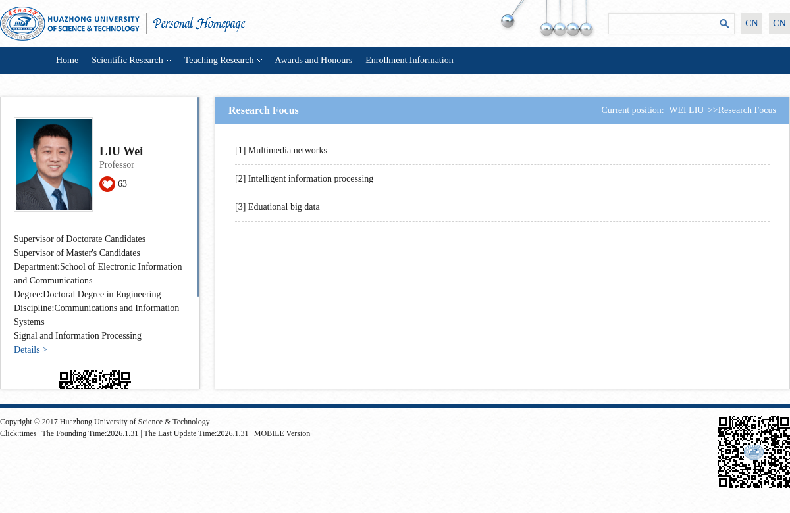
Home (67, 60)
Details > (30, 349)
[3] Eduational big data (277, 207)
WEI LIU (686, 110)
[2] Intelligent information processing (304, 178)
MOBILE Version (282, 433)
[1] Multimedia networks (281, 150)
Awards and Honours (314, 60)
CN (751, 23)
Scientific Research (131, 60)
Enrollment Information (409, 60)
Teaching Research (223, 60)
